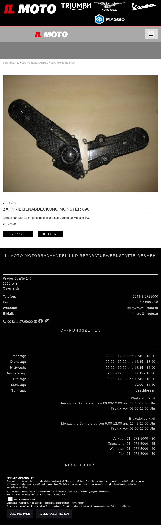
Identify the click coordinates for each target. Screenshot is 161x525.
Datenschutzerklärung (20, 487)
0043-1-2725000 (145, 296)
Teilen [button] (49, 234)
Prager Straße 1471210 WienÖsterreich (17, 283)
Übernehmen (20, 513)
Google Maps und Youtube (25, 499)
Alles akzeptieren (54, 513)
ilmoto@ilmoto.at (145, 313)
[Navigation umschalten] (151, 34)
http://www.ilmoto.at (142, 308)
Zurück (18, 234)
